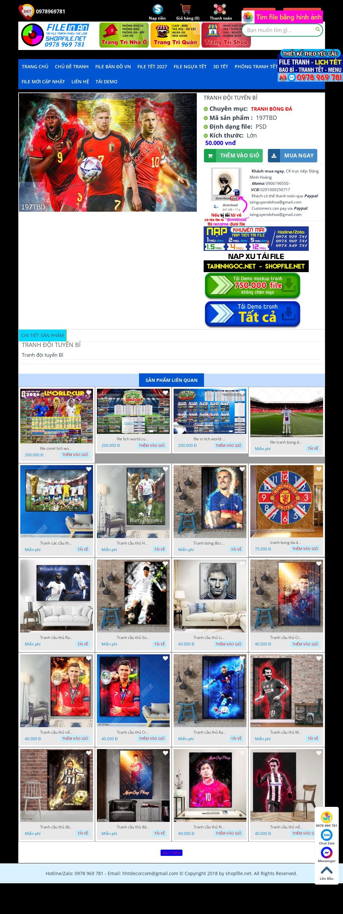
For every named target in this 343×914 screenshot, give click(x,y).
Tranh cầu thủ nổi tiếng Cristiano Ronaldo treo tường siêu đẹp (56, 732)
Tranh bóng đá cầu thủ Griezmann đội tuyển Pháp (210, 543)
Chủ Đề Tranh (72, 66)
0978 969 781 (326, 819)
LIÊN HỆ (80, 81)
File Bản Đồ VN (113, 66)
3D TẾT (220, 66)
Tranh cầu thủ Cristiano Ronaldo (286, 637)
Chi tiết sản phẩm (42, 335)
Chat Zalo (327, 837)
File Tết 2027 (152, 66)
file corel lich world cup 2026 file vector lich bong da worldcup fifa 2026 (56, 448)
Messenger (327, 855)
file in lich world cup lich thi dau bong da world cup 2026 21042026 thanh (210, 439)
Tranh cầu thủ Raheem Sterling (56, 637)
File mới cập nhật (43, 81)
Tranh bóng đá (271, 109)
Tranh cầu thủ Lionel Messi (210, 637)
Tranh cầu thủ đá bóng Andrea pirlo (56, 827)
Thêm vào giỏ (232, 155)
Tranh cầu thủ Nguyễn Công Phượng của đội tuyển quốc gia (210, 827)
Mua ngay (291, 155)
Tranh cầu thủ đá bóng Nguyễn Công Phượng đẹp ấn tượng (133, 827)
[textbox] (282, 30)
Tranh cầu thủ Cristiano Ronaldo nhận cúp (133, 732)
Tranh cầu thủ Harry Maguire (133, 543)
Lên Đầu (327, 872)
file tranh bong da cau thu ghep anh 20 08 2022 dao (286, 442)
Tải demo (106, 81)
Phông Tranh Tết (256, 66)
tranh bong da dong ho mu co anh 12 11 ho (286, 542)
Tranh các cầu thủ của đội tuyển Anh (56, 543)
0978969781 (41, 11)
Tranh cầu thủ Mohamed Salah (286, 732)
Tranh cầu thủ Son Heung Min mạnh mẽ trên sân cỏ (133, 637)
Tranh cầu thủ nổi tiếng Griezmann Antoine (286, 827)
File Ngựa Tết (190, 66)
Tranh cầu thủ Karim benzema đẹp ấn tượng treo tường (210, 732)
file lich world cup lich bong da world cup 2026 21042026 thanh (133, 439)
